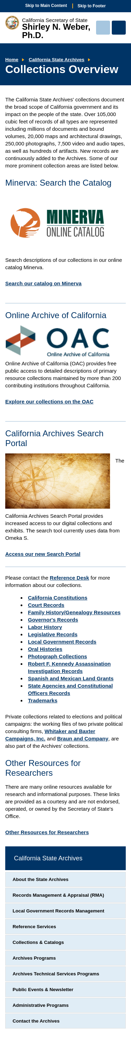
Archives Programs (34, 958)
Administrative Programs (41, 1005)
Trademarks (42, 700)
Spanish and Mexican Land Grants (71, 678)
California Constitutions (57, 598)
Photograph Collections (57, 656)
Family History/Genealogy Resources (74, 612)
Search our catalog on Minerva (43, 283)
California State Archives (56, 59)
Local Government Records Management (58, 910)
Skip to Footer (92, 5)
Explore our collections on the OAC (49, 401)
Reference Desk (69, 578)
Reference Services (34, 926)
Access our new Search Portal (42, 554)
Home (12, 59)
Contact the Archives (36, 1021)
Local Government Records (62, 642)
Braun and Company (82, 738)
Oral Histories (45, 649)
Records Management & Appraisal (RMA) (58, 895)
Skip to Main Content (46, 5)
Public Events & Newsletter (43, 989)
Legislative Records (53, 634)
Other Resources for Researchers (47, 832)
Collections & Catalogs (38, 942)
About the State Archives (40, 879)
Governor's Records (53, 620)
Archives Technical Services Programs (56, 973)
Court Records (46, 605)
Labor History (45, 627)
